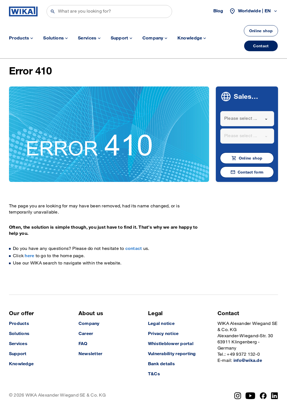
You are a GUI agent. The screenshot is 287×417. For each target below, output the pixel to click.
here (29, 256)
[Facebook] (263, 395)
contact (133, 248)
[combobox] (247, 118)
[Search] (109, 11)
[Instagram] (237, 395)
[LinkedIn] (274, 395)
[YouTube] (250, 395)
